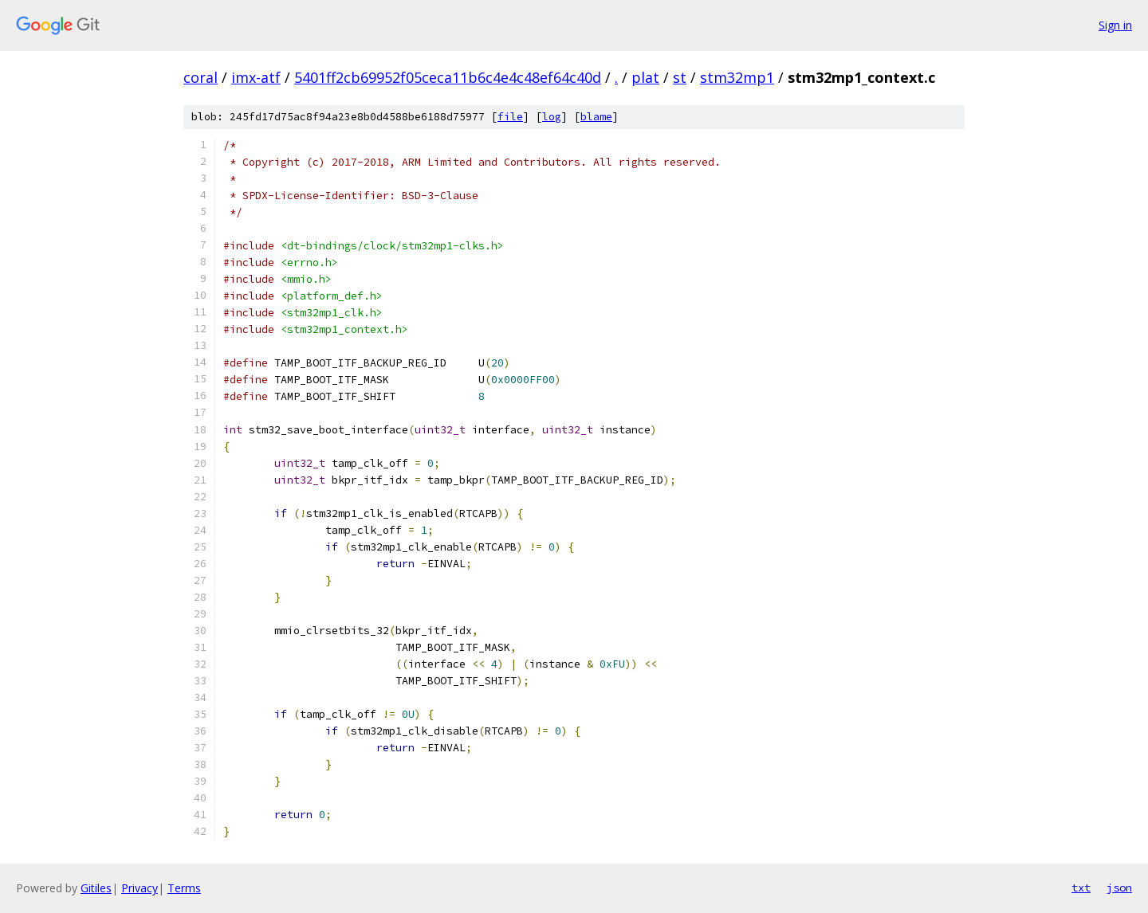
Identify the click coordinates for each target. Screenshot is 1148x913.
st (679, 77)
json (1119, 887)
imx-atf (256, 77)
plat (645, 77)
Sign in (1115, 25)
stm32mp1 (737, 77)
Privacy (139, 887)
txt (1081, 887)
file (510, 116)
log (551, 116)
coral (200, 77)
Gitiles (96, 887)
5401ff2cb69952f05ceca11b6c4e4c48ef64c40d (447, 77)
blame (596, 116)
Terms (184, 887)
